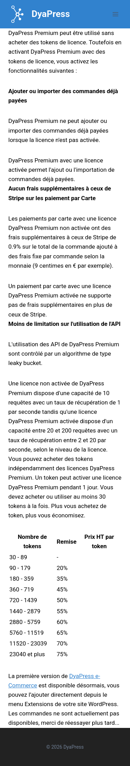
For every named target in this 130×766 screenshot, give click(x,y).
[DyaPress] (39, 14)
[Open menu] (115, 14)
